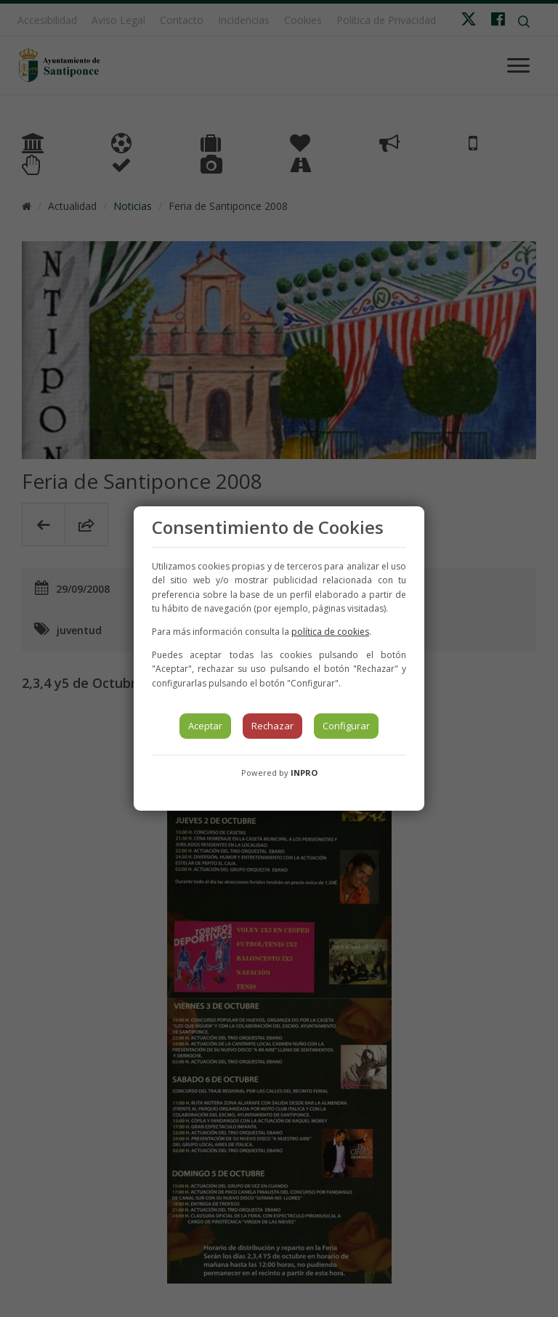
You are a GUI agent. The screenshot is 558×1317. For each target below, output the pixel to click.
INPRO (304, 772)
